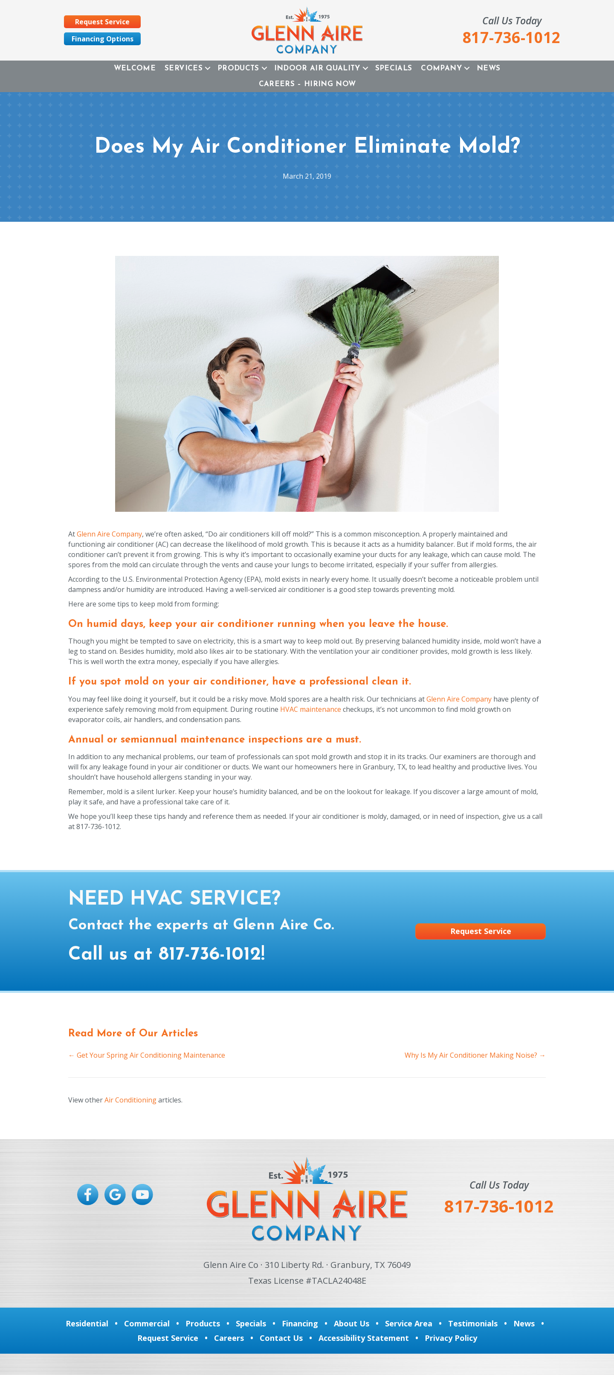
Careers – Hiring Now (307, 84)
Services (184, 68)
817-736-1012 (210, 955)
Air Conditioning (130, 1100)
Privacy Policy (451, 1338)
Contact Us (281, 1338)
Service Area (408, 1323)
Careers (229, 1338)
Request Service (167, 1338)
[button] (208, 68)
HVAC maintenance (310, 709)
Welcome (135, 68)
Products (238, 68)
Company (441, 68)
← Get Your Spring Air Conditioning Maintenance (146, 1055)
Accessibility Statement (364, 1338)
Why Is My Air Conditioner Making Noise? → (475, 1055)
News (488, 68)
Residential (87, 1323)
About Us (351, 1323)
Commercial (147, 1323)
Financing (300, 1323)
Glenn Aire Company (109, 534)
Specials (393, 68)
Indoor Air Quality (317, 68)
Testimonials (473, 1323)
